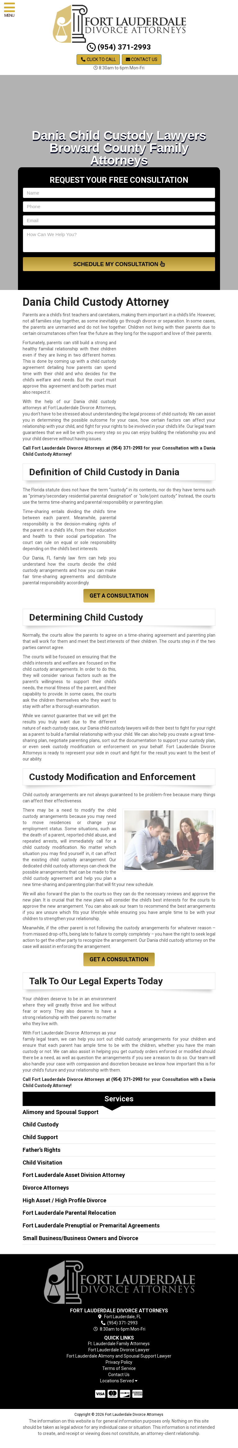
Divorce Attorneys (46, 1187)
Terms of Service (119, 1368)
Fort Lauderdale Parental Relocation (69, 1212)
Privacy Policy (119, 1362)
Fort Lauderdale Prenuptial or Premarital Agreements (91, 1225)
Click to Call (98, 59)
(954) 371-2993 (119, 47)
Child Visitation (42, 1162)
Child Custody (41, 1124)
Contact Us (141, 59)
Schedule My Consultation (119, 264)
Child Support (40, 1137)
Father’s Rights (41, 1150)
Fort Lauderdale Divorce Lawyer (119, 1349)
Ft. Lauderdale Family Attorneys (119, 1343)
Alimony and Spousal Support (61, 1112)
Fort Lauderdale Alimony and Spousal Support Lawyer (119, 1356)
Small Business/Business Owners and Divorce (80, 1238)
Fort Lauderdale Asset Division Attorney (74, 1175)
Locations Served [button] (119, 1381)
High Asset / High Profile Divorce (64, 1200)
